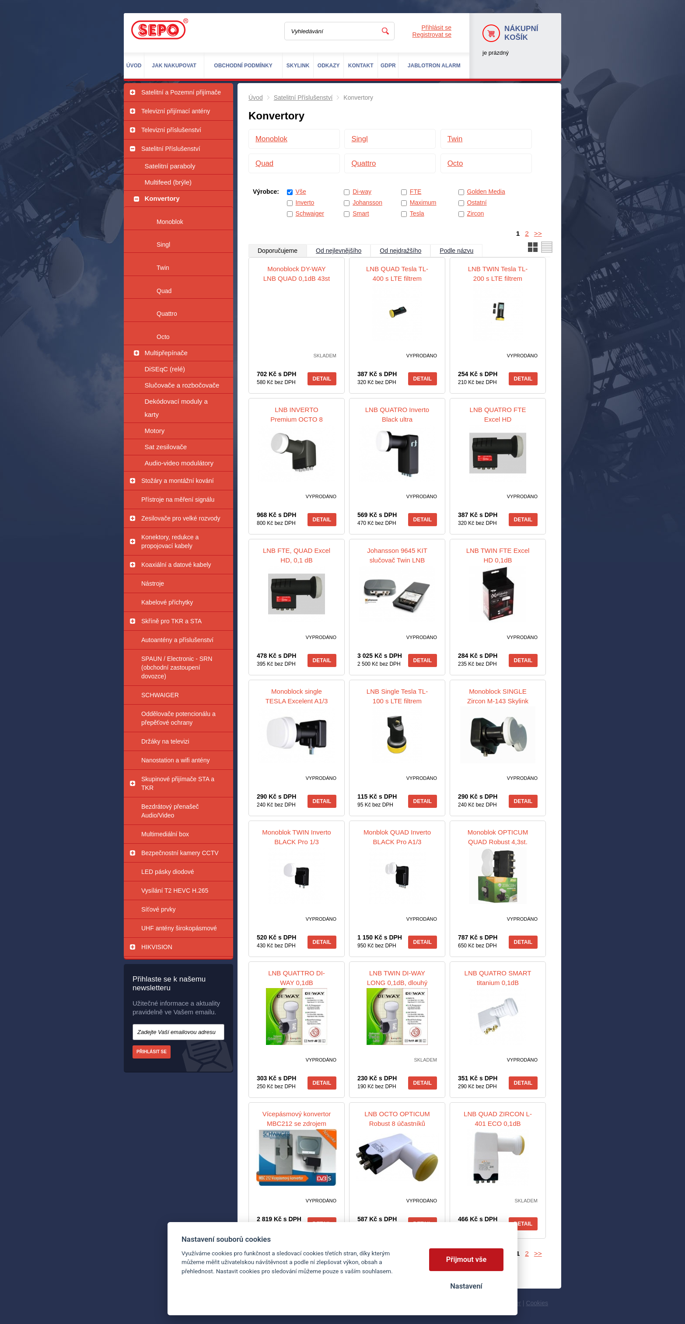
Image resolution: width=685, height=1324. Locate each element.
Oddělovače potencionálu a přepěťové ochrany (178, 718)
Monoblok (170, 221)
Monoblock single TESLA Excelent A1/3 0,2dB (297, 701)
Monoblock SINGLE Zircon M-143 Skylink (497, 696)
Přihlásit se (436, 27)
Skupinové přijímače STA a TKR (177, 783)
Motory (155, 430)
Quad (164, 290)
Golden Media (486, 191)
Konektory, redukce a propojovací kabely (170, 541)
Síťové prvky (158, 909)
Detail (322, 379)
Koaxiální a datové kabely (176, 564)
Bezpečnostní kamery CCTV (180, 852)
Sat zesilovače (166, 447)
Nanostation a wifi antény (175, 760)
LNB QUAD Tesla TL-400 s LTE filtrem (397, 273)
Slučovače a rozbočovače (182, 385)
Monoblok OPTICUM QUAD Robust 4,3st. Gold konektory (498, 841)
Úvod (255, 97)
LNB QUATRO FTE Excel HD (498, 414)
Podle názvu (456, 250)
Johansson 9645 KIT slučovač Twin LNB (397, 555)
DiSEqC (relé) (165, 369)
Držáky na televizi (165, 741)
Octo (163, 336)
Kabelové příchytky (167, 602)
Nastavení (466, 1286)
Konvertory (162, 198)
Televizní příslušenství (171, 129)
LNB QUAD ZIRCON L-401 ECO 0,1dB (498, 1118)
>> (538, 233)
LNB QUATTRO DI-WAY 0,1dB (296, 977)
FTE (415, 191)
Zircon (475, 213)
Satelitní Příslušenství (170, 148)
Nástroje (152, 583)
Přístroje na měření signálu (177, 499)
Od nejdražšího (400, 250)
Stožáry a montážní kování (177, 480)
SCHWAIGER (160, 695)
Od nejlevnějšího (338, 250)
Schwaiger (310, 213)
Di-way (362, 191)
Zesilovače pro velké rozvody (180, 518)
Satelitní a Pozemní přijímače (181, 92)
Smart (361, 213)
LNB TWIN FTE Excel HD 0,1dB (498, 555)
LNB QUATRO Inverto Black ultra (397, 414)
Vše (301, 191)
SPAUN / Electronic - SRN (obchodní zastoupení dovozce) (176, 667)
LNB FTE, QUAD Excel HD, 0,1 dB (296, 555)
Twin (163, 267)
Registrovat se (431, 34)
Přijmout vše (466, 1259)
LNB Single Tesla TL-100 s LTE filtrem (397, 696)
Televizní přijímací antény (175, 111)
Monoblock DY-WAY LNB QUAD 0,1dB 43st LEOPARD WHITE (296, 278)
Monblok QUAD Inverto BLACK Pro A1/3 (397, 836)
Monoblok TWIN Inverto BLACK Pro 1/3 (296, 836)
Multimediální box (165, 834)
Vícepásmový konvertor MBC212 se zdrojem (296, 1118)
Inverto (305, 202)
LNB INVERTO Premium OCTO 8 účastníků (296, 419)
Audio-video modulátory (179, 463)
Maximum (423, 202)
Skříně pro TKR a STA (171, 621)
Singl (163, 244)
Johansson (367, 202)
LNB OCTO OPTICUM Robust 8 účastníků (397, 1118)
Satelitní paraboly (170, 166)
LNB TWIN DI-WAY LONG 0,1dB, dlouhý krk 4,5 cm (397, 982)
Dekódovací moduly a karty (176, 408)
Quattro (167, 313)
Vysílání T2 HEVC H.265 (174, 890)
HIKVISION (156, 946)
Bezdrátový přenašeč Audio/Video (170, 811)
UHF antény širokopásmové (179, 928)
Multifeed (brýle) (168, 182)
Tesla (417, 213)
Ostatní (477, 202)
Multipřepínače (166, 352)
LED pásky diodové (167, 871)
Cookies (537, 1303)
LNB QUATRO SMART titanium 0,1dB (498, 977)
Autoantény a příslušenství (177, 639)
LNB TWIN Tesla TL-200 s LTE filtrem (498, 273)
